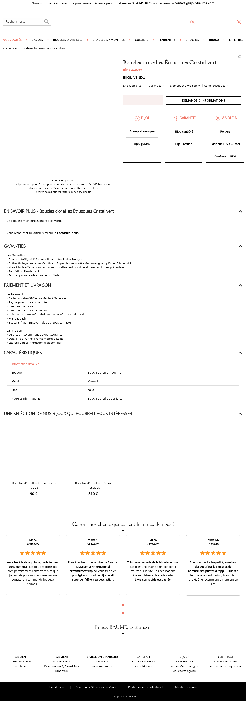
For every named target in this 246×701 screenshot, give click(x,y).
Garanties (155, 85)
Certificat (225, 657)
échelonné (61, 661)
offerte (102, 661)
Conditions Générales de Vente (96, 687)
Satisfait (143, 657)
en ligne (20, 666)
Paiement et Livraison (183, 85)
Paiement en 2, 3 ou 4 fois (61, 666)
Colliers (141, 40)
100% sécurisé (20, 661)
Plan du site (56, 687)
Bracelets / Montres (109, 40)
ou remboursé (143, 661)
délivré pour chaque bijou (226, 666)
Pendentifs (166, 40)
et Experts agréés (184, 671)
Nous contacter (62, 322)
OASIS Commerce (129, 696)
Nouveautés (12, 40)
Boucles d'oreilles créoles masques (93, 485)
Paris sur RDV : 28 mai (225, 144)
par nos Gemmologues (184, 666)
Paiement (20, 657)
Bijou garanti (141, 144)
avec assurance (102, 666)
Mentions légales (186, 687)
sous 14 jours (143, 666)
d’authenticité (225, 661)
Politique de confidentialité (145, 687)
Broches (192, 40)
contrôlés (184, 661)
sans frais (61, 671)
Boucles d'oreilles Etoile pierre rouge (34, 485)
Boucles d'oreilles (67, 40)
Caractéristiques (215, 85)
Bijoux (214, 40)
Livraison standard (102, 657)
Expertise (236, 40)
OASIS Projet (114, 696)
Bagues (37, 40)
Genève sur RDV (225, 156)
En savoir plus (132, 85)
